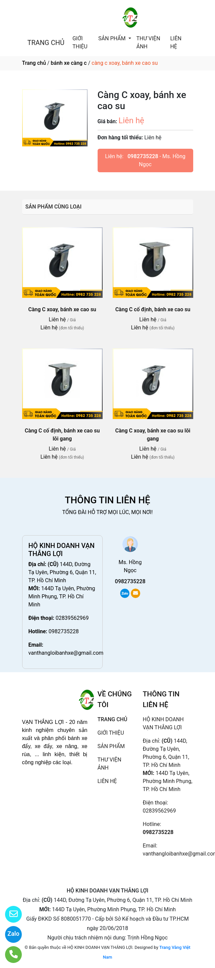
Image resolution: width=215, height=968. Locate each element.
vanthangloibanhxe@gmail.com (66, 653)
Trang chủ (34, 63)
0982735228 (142, 156)
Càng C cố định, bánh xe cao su (153, 309)
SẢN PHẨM (112, 38)
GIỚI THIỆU (80, 42)
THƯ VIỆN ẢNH (148, 42)
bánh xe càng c (69, 63)
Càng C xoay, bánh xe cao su (62, 309)
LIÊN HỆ (175, 42)
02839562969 (72, 618)
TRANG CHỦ (46, 43)
